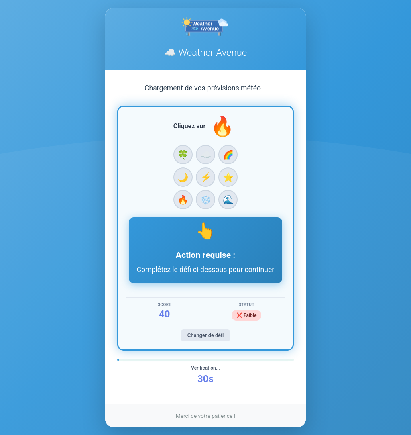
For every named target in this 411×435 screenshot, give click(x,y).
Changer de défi (205, 335)
